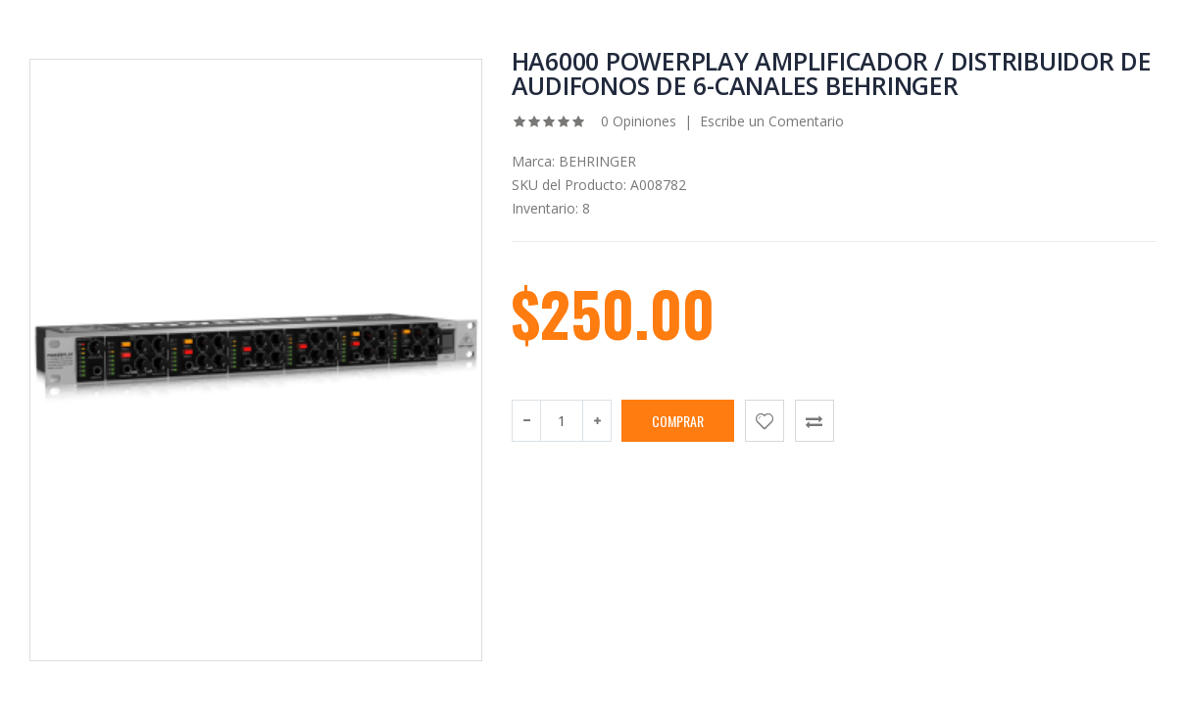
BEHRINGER (597, 161)
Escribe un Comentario (772, 121)
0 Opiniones (636, 121)
